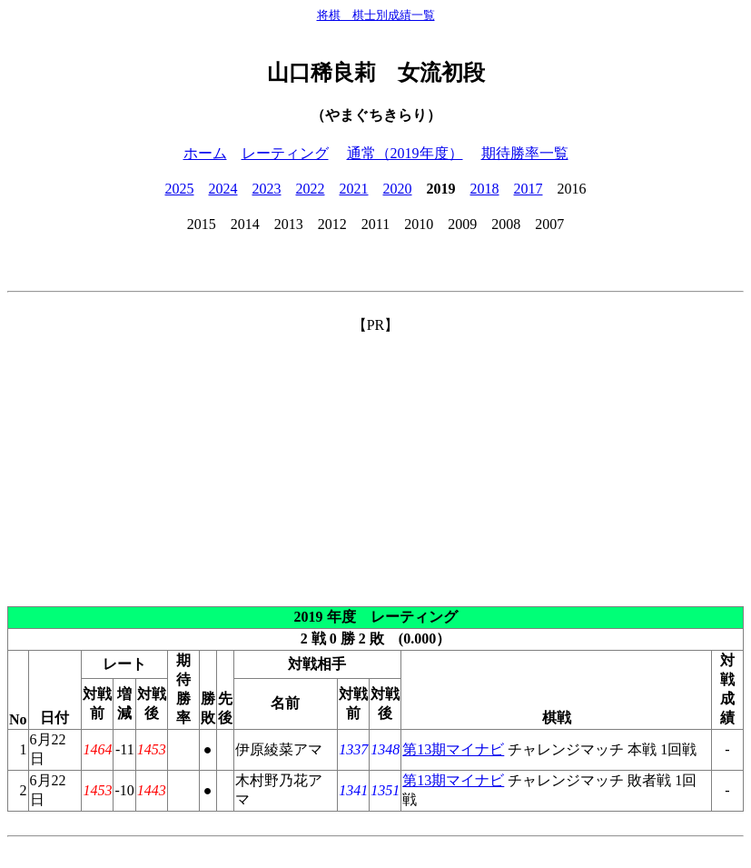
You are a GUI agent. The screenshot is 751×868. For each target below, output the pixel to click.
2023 (267, 188)
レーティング (285, 153)
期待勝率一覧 (524, 153)
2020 (397, 188)
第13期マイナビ (453, 749)
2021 (354, 188)
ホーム (205, 153)
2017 (528, 188)
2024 (223, 188)
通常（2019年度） (405, 153)
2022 (310, 188)
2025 (179, 188)
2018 (484, 188)
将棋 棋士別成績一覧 (376, 15)
